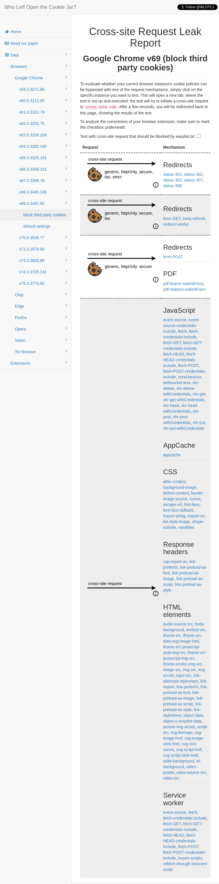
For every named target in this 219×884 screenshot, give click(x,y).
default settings (36, 226)
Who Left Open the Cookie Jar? (40, 7)
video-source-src (191, 772)
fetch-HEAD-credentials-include (179, 360)
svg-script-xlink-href (180, 755)
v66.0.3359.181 (43, 168)
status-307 (193, 180)
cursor (195, 499)
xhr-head (171, 405)
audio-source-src (178, 624)
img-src (189, 669)
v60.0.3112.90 (43, 100)
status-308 (172, 185)
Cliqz (41, 294)
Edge (41, 305)
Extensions (39, 363)
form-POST (173, 257)
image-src (172, 669)
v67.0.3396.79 (43, 180)
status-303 (172, 180)
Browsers (39, 66)
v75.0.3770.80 (43, 283)
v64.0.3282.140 (43, 146)
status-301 (172, 174)
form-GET (171, 218)
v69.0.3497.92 (43, 203)
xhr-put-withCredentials (183, 428)
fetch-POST (188, 365)
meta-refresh (193, 218)
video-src (171, 778)
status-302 (193, 174)
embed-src (195, 629)
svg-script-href (189, 749)
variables (186, 527)
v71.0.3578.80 (43, 248)
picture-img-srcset (179, 726)
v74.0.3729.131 (43, 271)
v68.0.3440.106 (43, 191)
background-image (179, 487)
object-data (193, 715)
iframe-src (172, 635)
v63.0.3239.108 (43, 134)
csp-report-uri (175, 561)
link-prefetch (187, 687)
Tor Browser (41, 351)
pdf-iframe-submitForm (183, 283)
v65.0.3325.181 (43, 157)
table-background (178, 761)
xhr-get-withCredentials (183, 399)
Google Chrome (41, 77)
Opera (41, 328)
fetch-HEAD (173, 354)
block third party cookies (44, 215)
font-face (191, 504)
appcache (172, 455)
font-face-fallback (178, 510)
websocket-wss (176, 382)
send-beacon (189, 377)
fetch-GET (172, 342)
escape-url (172, 504)
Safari (41, 340)
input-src (183, 675)
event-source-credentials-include (181, 326)
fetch (182, 331)
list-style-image (176, 521)
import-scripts (190, 858)
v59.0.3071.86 (43, 89)
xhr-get (199, 394)
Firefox (41, 317)
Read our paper (21, 43)
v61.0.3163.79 (43, 111)
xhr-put (199, 422)
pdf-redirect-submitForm (184, 289)
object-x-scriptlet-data (182, 721)
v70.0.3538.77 (43, 237)
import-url (196, 516)
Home (12, 31)
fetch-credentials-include (184, 818)
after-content (174, 481)
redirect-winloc (176, 224)
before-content (176, 493)
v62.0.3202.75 (43, 123)
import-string (174, 516)
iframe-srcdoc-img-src (182, 664)
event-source (174, 320)
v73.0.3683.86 (43, 260)
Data (35, 54)
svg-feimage (181, 732)
